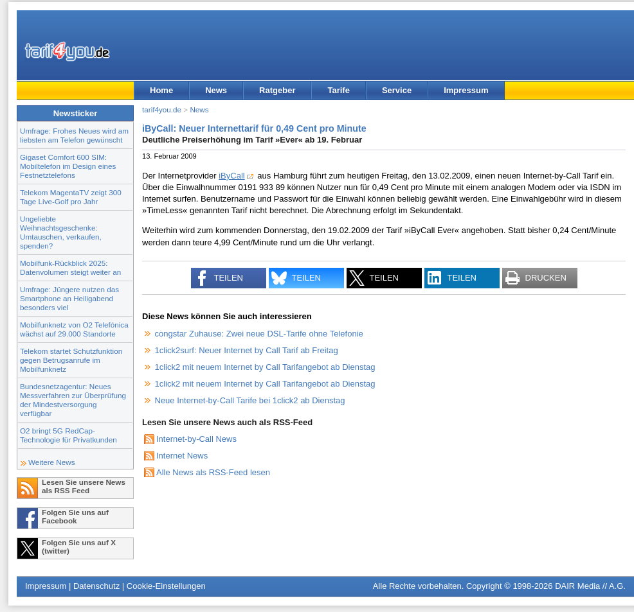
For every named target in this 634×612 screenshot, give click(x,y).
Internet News (182, 455)
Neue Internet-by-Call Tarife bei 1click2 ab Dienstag (250, 400)
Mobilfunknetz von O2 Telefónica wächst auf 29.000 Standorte (74, 329)
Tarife (338, 90)
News (216, 90)
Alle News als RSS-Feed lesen (213, 472)
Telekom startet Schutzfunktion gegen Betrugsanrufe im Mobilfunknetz (71, 360)
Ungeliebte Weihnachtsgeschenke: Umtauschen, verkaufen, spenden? (61, 232)
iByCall (231, 175)
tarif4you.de (161, 109)
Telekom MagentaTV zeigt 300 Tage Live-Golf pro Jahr (71, 196)
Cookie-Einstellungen (166, 586)
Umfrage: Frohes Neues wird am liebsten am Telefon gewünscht (74, 135)
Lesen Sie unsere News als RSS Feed (83, 486)
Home (161, 90)
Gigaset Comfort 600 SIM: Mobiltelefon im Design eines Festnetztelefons (68, 166)
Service (397, 90)
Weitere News (51, 462)
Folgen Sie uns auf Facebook (75, 516)
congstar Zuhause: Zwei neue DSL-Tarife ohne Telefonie (259, 333)
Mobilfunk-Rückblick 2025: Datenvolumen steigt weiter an (70, 267)
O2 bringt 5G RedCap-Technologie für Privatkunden (68, 435)
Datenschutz (96, 586)
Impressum (466, 90)
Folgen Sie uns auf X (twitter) (79, 546)
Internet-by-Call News (196, 439)
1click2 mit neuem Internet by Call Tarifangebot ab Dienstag (265, 367)
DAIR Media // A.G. (590, 586)
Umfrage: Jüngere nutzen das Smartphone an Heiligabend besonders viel (69, 298)
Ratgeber (277, 90)
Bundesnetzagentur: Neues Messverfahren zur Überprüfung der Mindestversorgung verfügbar (73, 399)
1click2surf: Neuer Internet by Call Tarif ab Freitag (246, 350)
